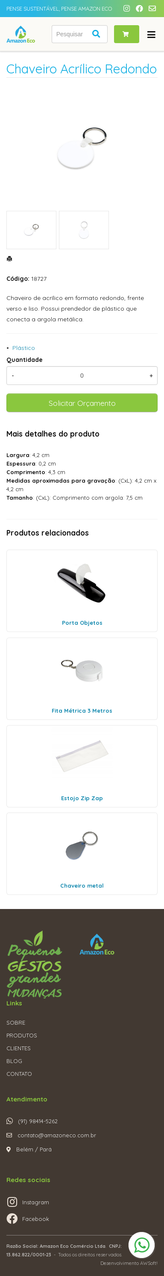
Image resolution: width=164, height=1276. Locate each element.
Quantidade (24, 360)
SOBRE (15, 1022)
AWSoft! (149, 1263)
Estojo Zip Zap (82, 798)
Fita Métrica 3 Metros (82, 710)
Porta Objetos (82, 622)
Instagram (35, 1202)
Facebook (35, 1218)
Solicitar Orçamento (82, 403)
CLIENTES (18, 1048)
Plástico (23, 348)
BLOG (14, 1061)
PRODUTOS (21, 1035)
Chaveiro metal (82, 885)
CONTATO (19, 1073)
